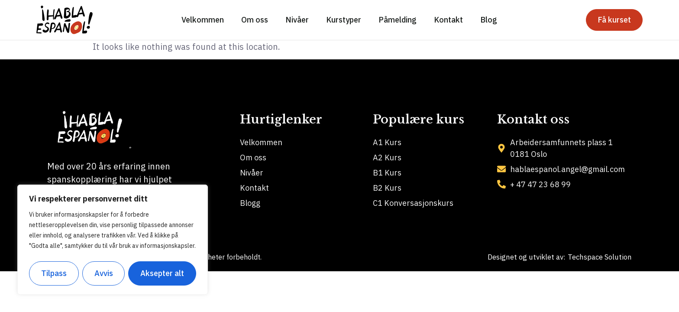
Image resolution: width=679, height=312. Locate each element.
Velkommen (202, 20)
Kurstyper (343, 20)
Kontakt (448, 20)
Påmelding (397, 20)
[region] (112, 240)
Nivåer (297, 20)
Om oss (254, 20)
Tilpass (54, 273)
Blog (488, 20)
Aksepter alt (162, 273)
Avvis (103, 273)
